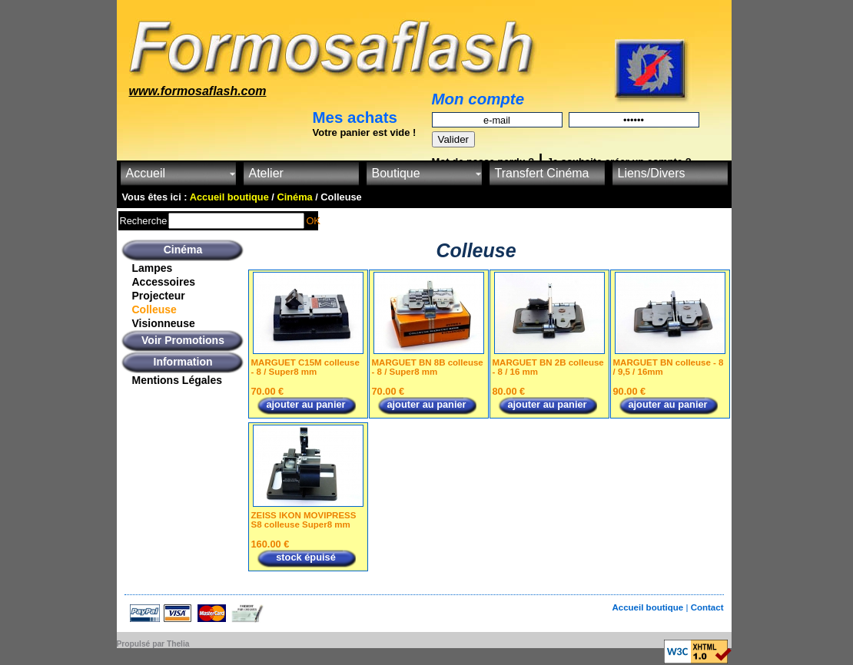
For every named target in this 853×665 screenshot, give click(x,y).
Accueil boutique (648, 607)
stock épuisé (306, 557)
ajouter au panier (305, 404)
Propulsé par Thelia (153, 644)
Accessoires (164, 282)
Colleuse (154, 309)
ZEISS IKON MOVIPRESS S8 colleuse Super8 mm (304, 520)
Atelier (266, 173)
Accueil (146, 173)
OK (313, 221)
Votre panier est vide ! (365, 132)
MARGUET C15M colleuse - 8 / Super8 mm (305, 367)
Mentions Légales (177, 380)
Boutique (396, 173)
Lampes (152, 268)
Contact (707, 607)
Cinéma (183, 249)
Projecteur (158, 295)
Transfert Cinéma (542, 173)
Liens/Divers (651, 173)
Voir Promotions (182, 340)
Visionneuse (163, 323)
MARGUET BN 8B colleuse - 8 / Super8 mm (427, 367)
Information (183, 362)
